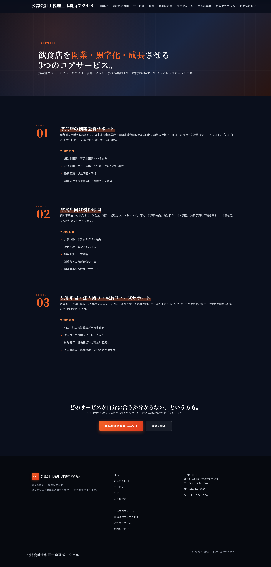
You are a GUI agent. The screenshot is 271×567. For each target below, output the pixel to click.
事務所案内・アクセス (126, 517)
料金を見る (158, 426)
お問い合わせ (121, 529)
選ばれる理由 (121, 481)
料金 (116, 493)
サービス (119, 487)
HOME (117, 475)
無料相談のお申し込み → (121, 426)
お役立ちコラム (122, 523)
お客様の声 (120, 498)
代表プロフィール (124, 511)
